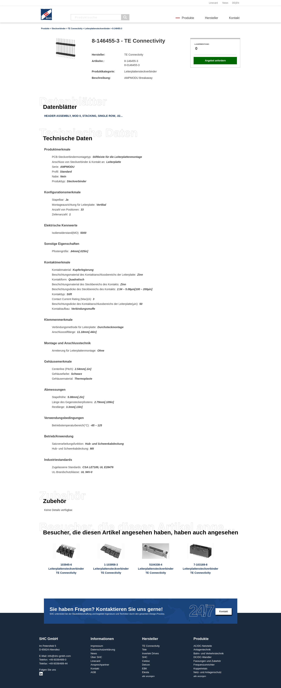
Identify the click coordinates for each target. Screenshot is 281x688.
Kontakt (234, 18)
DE (233, 3)
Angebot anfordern (215, 60)
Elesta (145, 672)
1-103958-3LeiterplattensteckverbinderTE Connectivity (111, 568)
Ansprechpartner (100, 664)
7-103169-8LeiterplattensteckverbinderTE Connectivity (200, 568)
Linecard (213, 3)
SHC (144, 657)
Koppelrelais (200, 668)
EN (237, 3)
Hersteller (211, 18)
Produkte (188, 18)
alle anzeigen (148, 676)
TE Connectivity (75, 29)
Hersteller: (98, 54)
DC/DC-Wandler (202, 657)
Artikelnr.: (98, 61)
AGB (93, 672)
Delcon (146, 664)
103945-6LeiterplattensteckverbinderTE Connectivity (66, 568)
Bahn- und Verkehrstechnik (208, 653)
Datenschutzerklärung (103, 649)
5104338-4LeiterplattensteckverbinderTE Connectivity (155, 568)
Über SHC (96, 657)
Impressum (97, 645)
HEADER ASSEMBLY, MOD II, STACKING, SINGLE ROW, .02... (83, 115)
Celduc (146, 661)
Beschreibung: (101, 77)
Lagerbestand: (201, 44)
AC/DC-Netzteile (202, 645)
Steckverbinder (59, 29)
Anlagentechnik (202, 649)
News (225, 3)
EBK (144, 668)
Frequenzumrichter (203, 664)
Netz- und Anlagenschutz (207, 672)
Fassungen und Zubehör (207, 661)
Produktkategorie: (103, 71)
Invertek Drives (150, 653)
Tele (144, 649)
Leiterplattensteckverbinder (97, 29)
